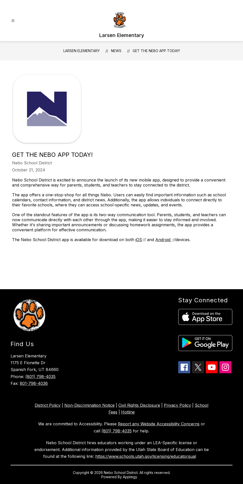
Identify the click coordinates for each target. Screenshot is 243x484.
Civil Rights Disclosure (139, 405)
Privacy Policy (177, 405)
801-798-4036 (34, 383)
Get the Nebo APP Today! (156, 51)
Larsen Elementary (81, 51)
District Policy (48, 405)
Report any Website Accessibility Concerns (159, 423)
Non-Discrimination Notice (89, 405)
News (116, 51)
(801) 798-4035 (40, 376)
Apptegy (130, 477)
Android (163, 239)
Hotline (128, 412)
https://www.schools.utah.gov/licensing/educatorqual (145, 456)
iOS (138, 239)
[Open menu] (13, 21)
